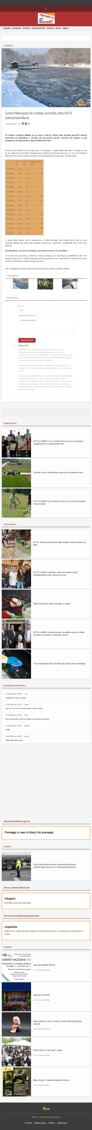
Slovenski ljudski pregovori (17, 822)
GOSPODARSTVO (38, 28)
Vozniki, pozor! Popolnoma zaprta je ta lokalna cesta (58, 474)
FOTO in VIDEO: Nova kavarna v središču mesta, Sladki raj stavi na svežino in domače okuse (59, 635)
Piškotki (52, 1124)
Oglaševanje (62, 1124)
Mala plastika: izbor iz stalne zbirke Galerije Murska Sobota (57, 1023)
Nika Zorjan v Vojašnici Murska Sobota (51, 1081)
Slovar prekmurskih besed (16, 889)
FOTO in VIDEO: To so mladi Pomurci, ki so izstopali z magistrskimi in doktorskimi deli (58, 444)
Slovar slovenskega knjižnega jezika (21, 917)
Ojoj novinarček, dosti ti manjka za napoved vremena (28, 721)
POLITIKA (26, 28)
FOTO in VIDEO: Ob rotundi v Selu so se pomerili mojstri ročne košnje (59, 504)
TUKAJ (67, 269)
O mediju (28, 1124)
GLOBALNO (16, 28)
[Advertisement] (46, 783)
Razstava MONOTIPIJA (44, 966)
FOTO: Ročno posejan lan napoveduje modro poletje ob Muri (59, 545)
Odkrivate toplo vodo (14, 742)
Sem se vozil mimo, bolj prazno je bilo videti (24, 710)
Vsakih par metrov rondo (16, 700)
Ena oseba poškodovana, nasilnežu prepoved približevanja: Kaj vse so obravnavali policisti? (54, 867)
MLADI (57, 28)
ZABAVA (65, 28)
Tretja (7, 731)
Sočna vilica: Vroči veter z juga (47, 1051)
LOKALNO (7, 28)
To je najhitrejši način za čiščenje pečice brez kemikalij (59, 665)
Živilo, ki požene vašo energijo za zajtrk (51, 605)
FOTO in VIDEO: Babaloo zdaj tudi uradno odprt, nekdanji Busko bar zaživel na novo (55, 575)
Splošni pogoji (40, 1124)
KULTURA (50, 28)
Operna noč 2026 (41, 996)
